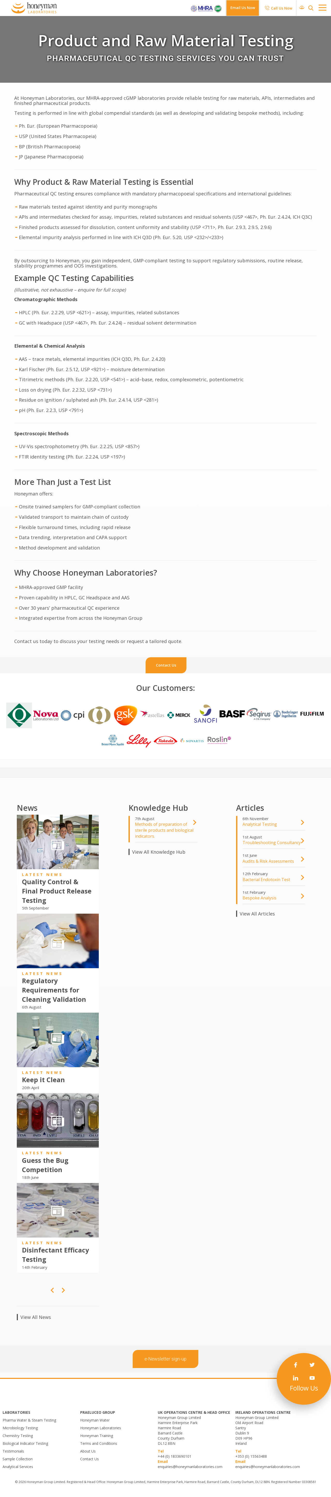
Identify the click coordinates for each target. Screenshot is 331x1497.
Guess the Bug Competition (45, 1165)
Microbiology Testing (20, 1427)
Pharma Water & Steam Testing (29, 1420)
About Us (88, 1451)
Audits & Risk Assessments (268, 861)
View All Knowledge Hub (158, 852)
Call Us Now (281, 8)
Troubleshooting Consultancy (272, 842)
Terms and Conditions (98, 1443)
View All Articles (257, 914)
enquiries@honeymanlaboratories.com (190, 1466)
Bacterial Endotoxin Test (266, 879)
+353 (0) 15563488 (251, 1456)
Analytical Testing (260, 824)
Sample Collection (18, 1458)
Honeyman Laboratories (100, 1427)
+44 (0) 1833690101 (174, 1456)
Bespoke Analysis (259, 898)
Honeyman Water (95, 1420)
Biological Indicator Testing (25, 1443)
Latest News (42, 874)
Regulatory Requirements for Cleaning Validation (54, 989)
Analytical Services (18, 1466)
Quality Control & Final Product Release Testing (57, 890)
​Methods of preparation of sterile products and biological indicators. (164, 830)
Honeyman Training (96, 1435)
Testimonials (13, 1451)
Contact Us (89, 1458)
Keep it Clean (43, 1079)
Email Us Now (242, 7)
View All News (35, 1317)
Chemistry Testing (18, 1435)
